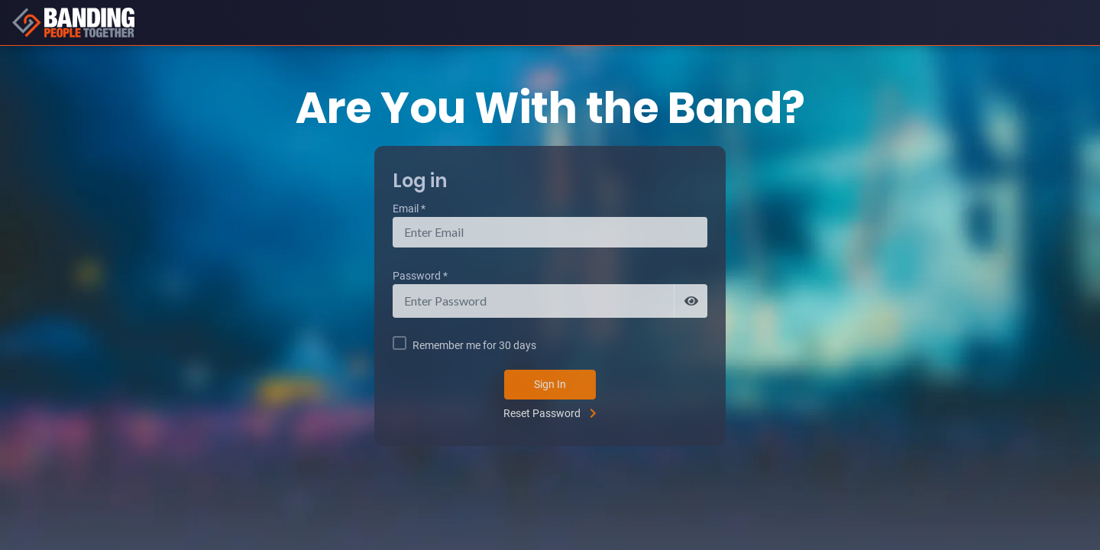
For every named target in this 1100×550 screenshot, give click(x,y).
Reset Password (542, 413)
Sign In (550, 384)
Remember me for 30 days (474, 345)
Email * (409, 208)
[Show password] (690, 301)
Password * (420, 276)
